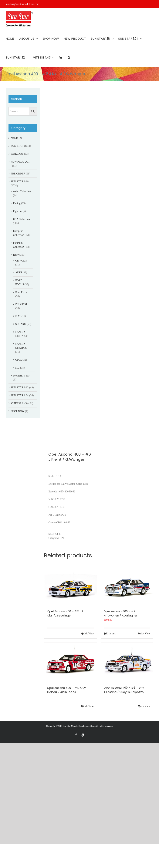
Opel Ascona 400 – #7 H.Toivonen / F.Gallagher (120, 613)
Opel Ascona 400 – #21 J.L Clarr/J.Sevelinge (65, 613)
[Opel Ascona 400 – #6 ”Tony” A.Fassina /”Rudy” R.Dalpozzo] (127, 662)
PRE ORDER (18, 173)
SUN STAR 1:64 (20, 145)
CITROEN (21, 260)
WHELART (17, 153)
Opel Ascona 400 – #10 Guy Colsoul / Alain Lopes (66, 690)
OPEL (62, 538)
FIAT (18, 316)
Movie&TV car (21, 375)
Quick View (87, 633)
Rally (16, 254)
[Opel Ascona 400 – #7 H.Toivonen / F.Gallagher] (127, 586)
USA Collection (21, 219)
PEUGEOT (21, 304)
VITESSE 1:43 (19, 403)
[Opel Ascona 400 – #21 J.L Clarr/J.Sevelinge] (70, 586)
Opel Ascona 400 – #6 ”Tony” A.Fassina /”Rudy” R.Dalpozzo (124, 690)
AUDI (18, 272)
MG (17, 367)
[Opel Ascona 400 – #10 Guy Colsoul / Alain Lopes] (70, 662)
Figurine (17, 211)
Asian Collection (22, 191)
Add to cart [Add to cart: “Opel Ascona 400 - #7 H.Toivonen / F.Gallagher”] (110, 633)
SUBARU (20, 324)
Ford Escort (21, 292)
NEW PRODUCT (20, 161)
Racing (17, 203)
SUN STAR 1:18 (20, 181)
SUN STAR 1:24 (20, 395)
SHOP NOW (17, 411)
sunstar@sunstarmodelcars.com (22, 4)
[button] (69, 57)
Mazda (14, 138)
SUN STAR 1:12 (20, 387)
